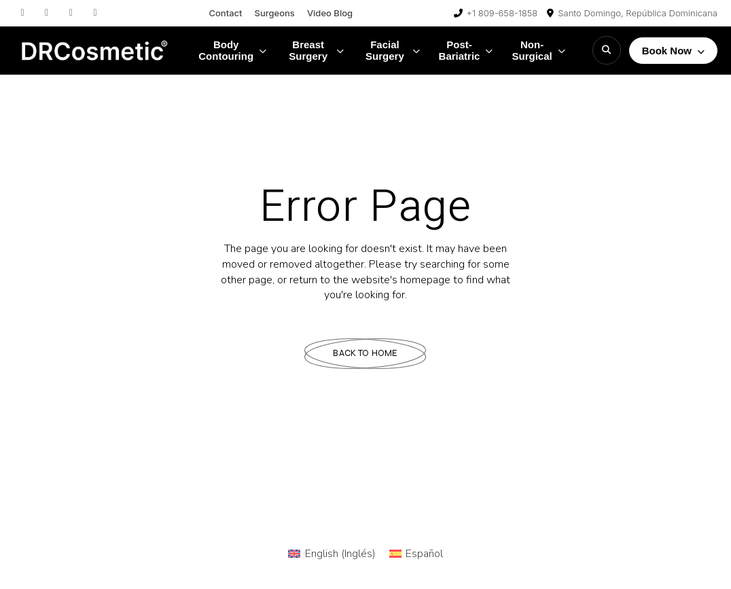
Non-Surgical (538, 50)
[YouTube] (95, 13)
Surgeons (275, 12)
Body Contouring (232, 50)
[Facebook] (47, 13)
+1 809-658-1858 (502, 12)
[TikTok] (70, 13)
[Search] (606, 50)
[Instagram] (22, 13)
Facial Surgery (393, 50)
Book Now (673, 50)
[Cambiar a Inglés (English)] (331, 553)
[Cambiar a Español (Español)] (416, 553)
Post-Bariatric (466, 50)
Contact (225, 12)
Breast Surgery (316, 50)
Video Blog (330, 12)
